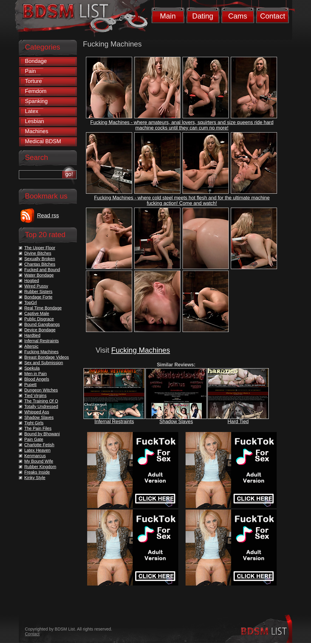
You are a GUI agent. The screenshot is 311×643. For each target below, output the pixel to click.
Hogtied (31, 280)
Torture (33, 81)
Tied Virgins (35, 395)
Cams (237, 16)
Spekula (32, 368)
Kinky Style (34, 477)
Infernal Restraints (114, 421)
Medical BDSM (43, 141)
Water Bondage (39, 275)
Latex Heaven (37, 450)
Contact (272, 16)
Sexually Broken (39, 258)
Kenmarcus (35, 455)
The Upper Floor (39, 247)
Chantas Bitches (39, 264)
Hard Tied (237, 421)
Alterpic (31, 346)
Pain (30, 71)
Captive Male (36, 313)
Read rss (48, 216)
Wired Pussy (36, 286)
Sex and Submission (43, 362)
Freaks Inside (37, 472)
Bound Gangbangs (42, 324)
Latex (31, 111)
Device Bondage (40, 329)
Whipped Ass (36, 412)
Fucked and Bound (42, 269)
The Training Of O (41, 401)
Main (168, 16)
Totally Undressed (41, 406)
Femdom (35, 91)
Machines (36, 131)
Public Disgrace (39, 318)
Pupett (30, 384)
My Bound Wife (38, 461)
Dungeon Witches (41, 390)
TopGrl (30, 302)
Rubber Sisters (38, 291)
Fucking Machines (140, 350)
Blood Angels (36, 379)
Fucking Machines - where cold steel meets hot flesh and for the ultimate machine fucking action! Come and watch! (182, 200)
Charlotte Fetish (39, 444)
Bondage (36, 61)
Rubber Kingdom (40, 466)
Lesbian (34, 121)
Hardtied (32, 335)
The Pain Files (37, 428)
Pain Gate (33, 439)
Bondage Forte (38, 297)
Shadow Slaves (176, 421)
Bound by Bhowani (42, 433)
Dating (202, 16)
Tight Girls (33, 422)
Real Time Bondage (43, 308)
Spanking (36, 101)
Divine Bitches (37, 253)
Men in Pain (35, 373)
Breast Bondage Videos (46, 357)
